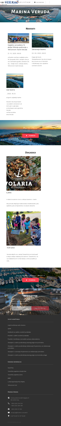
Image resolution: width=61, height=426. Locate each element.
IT (4, 4)
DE (6, 4)
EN (2, 4)
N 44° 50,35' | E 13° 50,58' (18, 416)
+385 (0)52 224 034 (17, 403)
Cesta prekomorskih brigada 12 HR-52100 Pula (20, 399)
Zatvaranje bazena (39, 49)
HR (1, 4)
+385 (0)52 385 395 (17, 405)
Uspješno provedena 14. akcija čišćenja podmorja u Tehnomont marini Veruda (18, 47)
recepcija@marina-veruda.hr (19, 412)
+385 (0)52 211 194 (16, 409)
